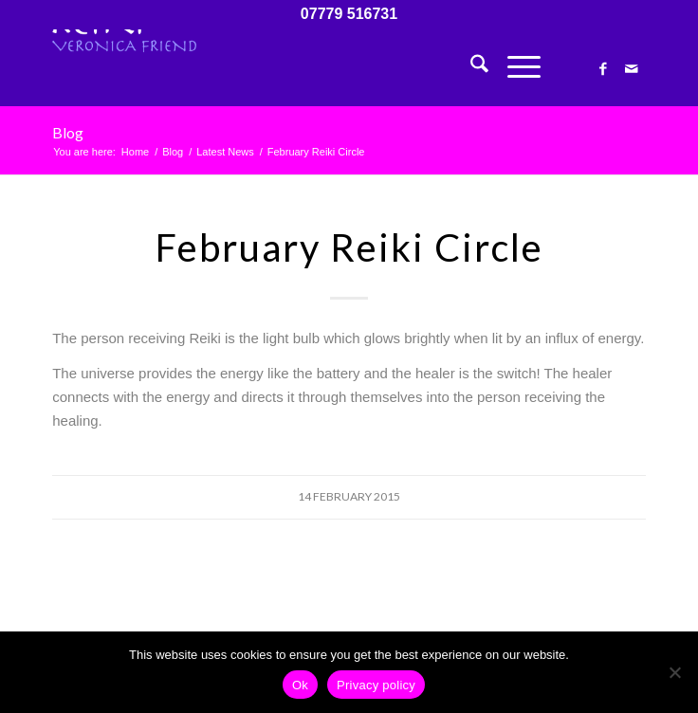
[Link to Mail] (631, 69)
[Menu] (514, 67)
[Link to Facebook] (603, 69)
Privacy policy (376, 685)
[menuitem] (469, 67)
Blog (67, 132)
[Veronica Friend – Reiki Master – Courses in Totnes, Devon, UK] (289, 67)
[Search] (469, 67)
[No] (674, 672)
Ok (300, 685)
